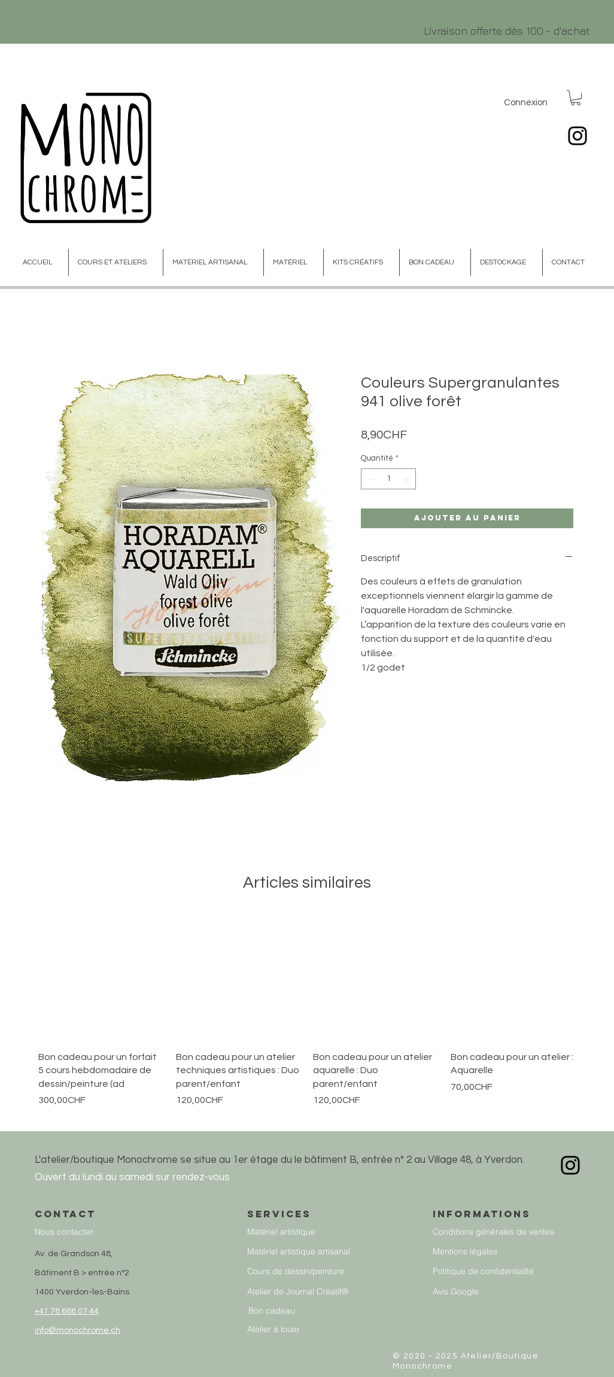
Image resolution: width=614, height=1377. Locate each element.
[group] (307, 1018)
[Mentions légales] (514, 1251)
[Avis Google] (514, 1291)
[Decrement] (370, 479)
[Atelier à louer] (302, 1329)
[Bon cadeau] (309, 1310)
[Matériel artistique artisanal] (310, 1251)
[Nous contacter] (116, 1231)
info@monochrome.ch (77, 1330)
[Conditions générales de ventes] (514, 1231)
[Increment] (407, 479)
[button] (576, 97)
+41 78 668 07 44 (67, 1311)
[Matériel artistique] (308, 1231)
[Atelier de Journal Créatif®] (310, 1291)
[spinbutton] (388, 479)
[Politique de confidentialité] (514, 1271)
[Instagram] (577, 135)
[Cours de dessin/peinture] (310, 1271)
